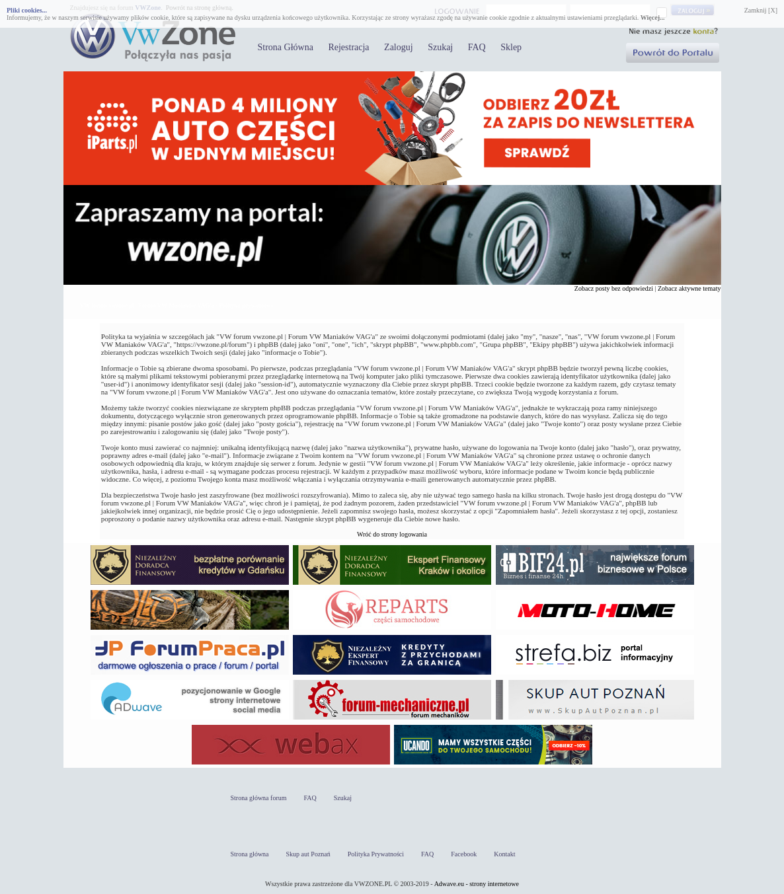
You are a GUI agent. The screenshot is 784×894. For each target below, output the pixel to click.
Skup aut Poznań (308, 854)
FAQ (477, 47)
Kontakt (504, 854)
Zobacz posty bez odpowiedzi (613, 288)
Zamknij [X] (760, 10)
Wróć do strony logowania (392, 534)
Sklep (511, 47)
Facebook (464, 854)
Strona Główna (285, 47)
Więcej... (653, 17)
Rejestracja (348, 47)
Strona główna (250, 854)
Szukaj (440, 47)
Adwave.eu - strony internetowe (476, 883)
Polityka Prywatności (376, 854)
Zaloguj (398, 47)
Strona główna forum (259, 797)
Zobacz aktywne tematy (689, 288)
